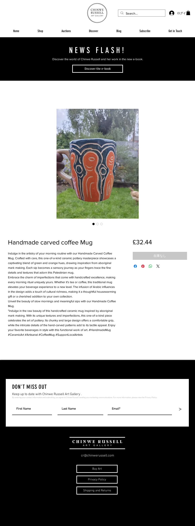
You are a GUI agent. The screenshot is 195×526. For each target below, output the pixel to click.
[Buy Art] (97, 469)
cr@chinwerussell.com (97, 456)
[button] (188, 12)
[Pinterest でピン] (142, 266)
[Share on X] (158, 266)
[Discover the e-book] (97, 69)
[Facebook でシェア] (135, 266)
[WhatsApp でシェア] (150, 266)
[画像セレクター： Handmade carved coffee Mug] (94, 224)
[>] (180, 409)
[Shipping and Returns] (97, 491)
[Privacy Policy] (97, 480)
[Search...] (141, 13)
